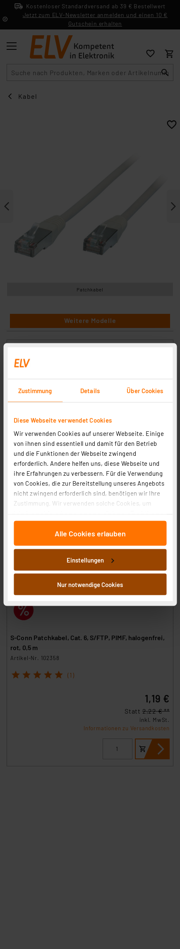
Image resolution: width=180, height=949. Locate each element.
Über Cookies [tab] (145, 390)
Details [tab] (90, 390)
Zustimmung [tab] (35, 390)
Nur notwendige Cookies (90, 584)
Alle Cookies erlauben (90, 533)
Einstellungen (90, 559)
